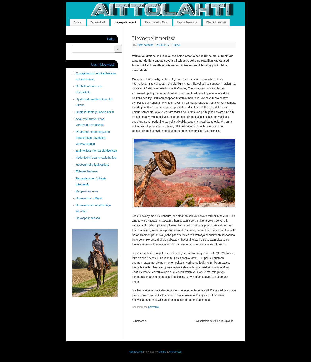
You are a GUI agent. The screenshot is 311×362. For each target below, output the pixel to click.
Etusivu (78, 22)
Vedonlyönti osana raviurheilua (96, 157)
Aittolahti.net (135, 352)
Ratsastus (139, 321)
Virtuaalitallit (98, 22)
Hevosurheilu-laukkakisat (92, 164)
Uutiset (176, 45)
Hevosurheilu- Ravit (156, 22)
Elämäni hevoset (216, 22)
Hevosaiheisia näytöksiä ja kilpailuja (214, 321)
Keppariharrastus (187, 22)
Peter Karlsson (145, 45)
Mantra (162, 352)
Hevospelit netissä (125, 22)
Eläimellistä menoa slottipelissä (96, 150)
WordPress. (175, 352)
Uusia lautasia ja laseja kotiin (95, 112)
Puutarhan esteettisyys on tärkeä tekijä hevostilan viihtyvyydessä (93, 137)
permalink (153, 307)
